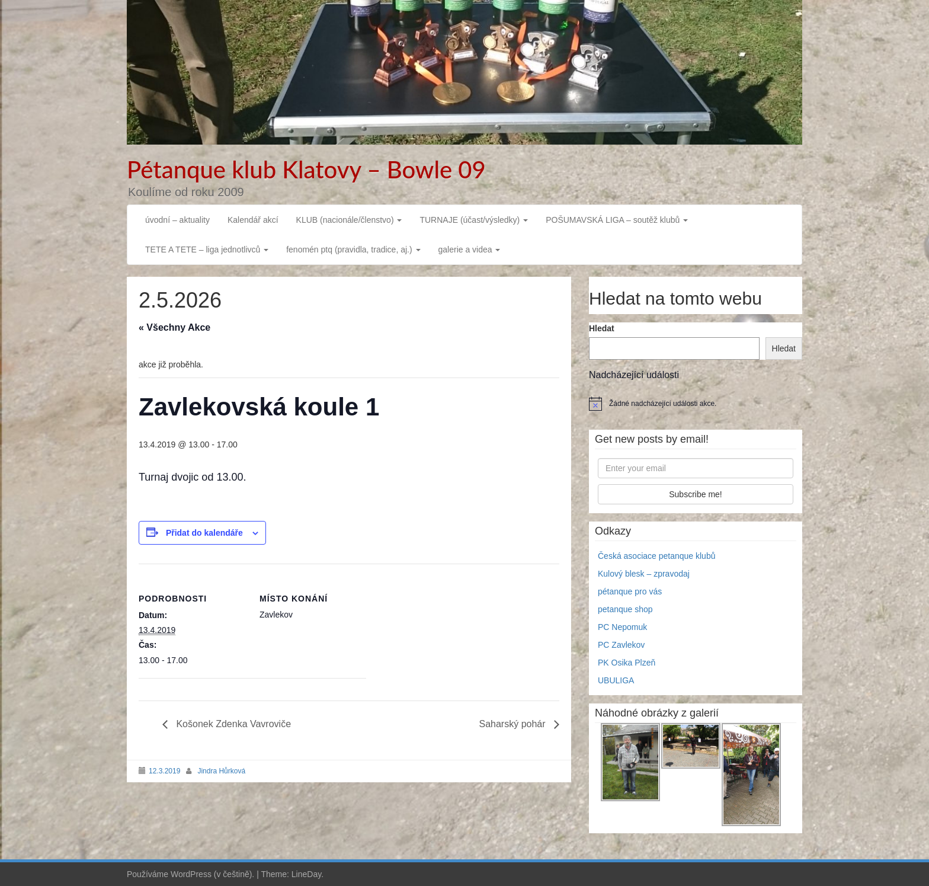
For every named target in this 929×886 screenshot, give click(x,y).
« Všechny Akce (174, 327)
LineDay (306, 874)
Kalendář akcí (253, 220)
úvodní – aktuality (177, 220)
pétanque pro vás (630, 591)
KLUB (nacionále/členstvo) (349, 220)
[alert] (695, 403)
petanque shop (625, 609)
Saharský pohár (513, 724)
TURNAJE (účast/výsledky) (473, 220)
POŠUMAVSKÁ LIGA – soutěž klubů (617, 220)
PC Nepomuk (622, 627)
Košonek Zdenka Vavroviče (232, 724)
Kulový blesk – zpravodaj (644, 573)
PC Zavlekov (621, 645)
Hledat (601, 328)
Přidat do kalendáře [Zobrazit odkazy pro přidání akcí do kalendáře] (204, 533)
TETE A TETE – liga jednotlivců (206, 249)
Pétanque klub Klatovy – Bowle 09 (306, 169)
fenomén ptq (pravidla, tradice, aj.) (353, 249)
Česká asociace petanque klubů (656, 556)
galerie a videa (469, 249)
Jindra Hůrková (221, 771)
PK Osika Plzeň (626, 662)
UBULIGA (616, 680)
